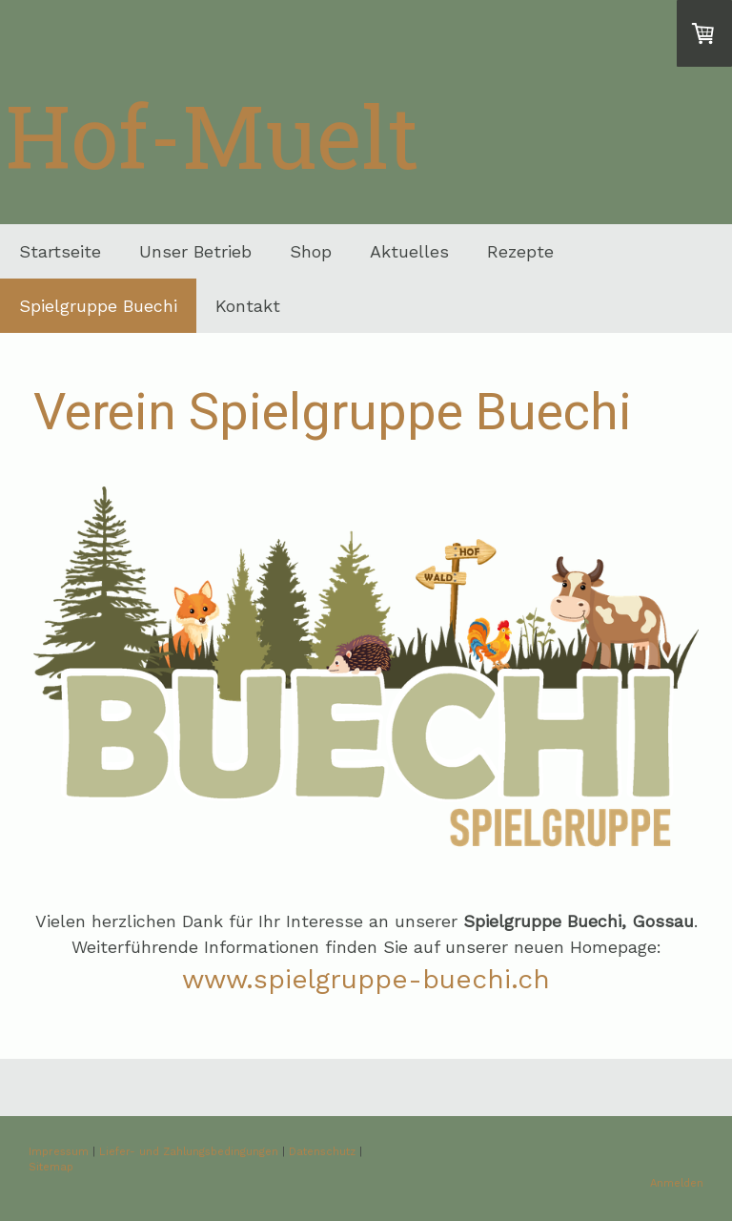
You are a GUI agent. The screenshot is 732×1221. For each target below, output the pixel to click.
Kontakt (247, 306)
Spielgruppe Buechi (98, 306)
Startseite (60, 251)
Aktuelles (409, 251)
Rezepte (520, 251)
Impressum (59, 1152)
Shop (311, 251)
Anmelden (676, 1183)
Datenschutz (322, 1152)
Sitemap (51, 1167)
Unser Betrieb (195, 251)
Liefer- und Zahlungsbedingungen (188, 1152)
